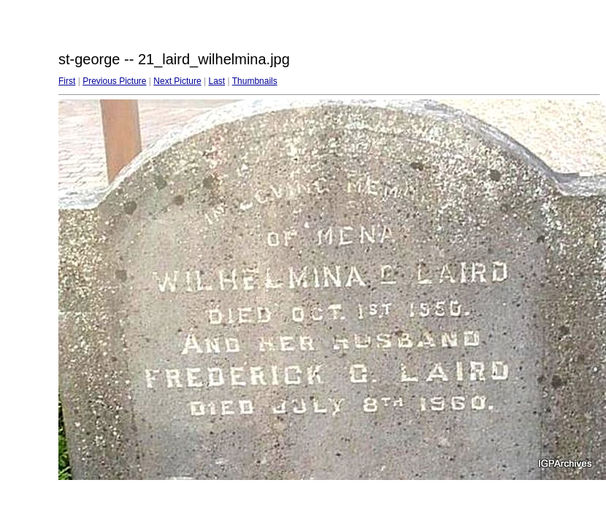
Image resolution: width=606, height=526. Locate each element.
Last (216, 81)
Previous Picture (114, 81)
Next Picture (177, 81)
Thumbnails (254, 81)
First (66, 81)
